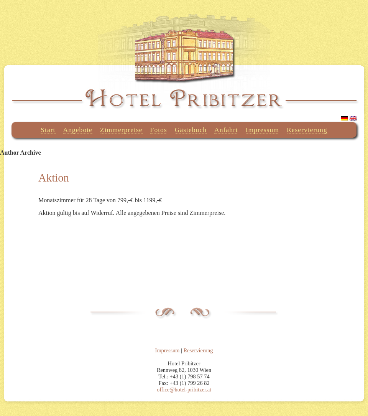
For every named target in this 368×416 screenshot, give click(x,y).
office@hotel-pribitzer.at (184, 389)
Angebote (77, 130)
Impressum (262, 130)
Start (48, 130)
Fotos (158, 130)
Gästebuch (191, 130)
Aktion (53, 178)
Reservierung (307, 130)
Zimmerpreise (121, 130)
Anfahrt (226, 130)
